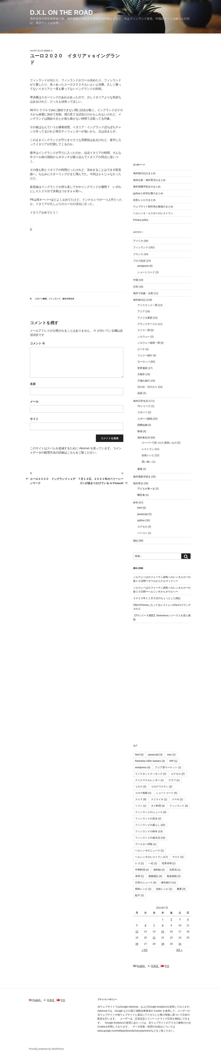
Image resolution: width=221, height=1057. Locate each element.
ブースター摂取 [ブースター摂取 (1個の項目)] (145, 844)
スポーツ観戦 (41, 299)
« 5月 (145, 950)
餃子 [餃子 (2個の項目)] (139, 895)
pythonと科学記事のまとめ (148, 193)
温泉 (139, 393)
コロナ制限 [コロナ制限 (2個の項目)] (143, 793)
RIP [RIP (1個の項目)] (173, 761)
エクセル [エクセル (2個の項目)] (178, 773)
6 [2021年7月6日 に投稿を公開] (145, 925)
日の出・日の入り (147, 386)
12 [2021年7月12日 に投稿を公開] (136, 931)
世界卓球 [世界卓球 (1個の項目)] (169, 863)
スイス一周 (143, 330)
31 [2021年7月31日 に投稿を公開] (180, 943)
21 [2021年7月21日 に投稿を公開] (154, 937)
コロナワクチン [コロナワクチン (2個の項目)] (161, 786)
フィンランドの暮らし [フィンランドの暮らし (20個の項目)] (150, 824)
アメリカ (138, 240)
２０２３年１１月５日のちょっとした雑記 (157, 598)
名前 (33, 383)
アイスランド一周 (147, 305)
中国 (135, 279)
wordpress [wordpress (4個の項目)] (142, 767)
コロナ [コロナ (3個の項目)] (140, 786)
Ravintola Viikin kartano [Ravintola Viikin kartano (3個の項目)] (150, 761)
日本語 (154, 966)
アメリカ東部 (144, 317)
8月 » (179, 950)
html (139, 507)
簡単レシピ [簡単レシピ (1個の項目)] (143, 888)
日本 (135, 286)
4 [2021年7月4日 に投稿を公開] (188, 919)
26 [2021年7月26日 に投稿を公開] (136, 943)
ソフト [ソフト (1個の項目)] (140, 805)
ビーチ (141, 349)
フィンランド (54, 299)
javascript (142, 514)
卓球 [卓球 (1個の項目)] (139, 876)
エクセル (142, 526)
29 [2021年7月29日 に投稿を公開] (162, 943)
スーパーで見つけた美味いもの (159, 442)
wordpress (143, 265)
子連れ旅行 (143, 380)
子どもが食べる (146, 488)
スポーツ (142, 412)
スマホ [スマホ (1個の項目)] (177, 799)
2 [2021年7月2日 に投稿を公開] (171, 919)
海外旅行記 (139, 299)
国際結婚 (142, 424)
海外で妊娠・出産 (143, 293)
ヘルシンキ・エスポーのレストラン (153, 213)
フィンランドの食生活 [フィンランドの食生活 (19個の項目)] (150, 837)
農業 (139, 469)
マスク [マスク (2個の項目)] (177, 856)
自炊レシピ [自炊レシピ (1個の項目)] (164, 888)
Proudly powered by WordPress (46, 1048)
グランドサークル (147, 324)
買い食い (147, 461)
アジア (141, 311)
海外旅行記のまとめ (144, 173)
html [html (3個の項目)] (139, 754)
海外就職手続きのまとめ (147, 186)
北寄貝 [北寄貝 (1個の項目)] (175, 869)
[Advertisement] (76, 261)
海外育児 (138, 483)
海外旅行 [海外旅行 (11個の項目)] (168, 882)
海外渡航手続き (142, 476)
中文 (165, 966)
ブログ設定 (139, 260)
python (141, 520)
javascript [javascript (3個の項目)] (155, 754)
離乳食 (141, 494)
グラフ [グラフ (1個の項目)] (174, 780)
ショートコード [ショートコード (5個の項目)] (166, 793)
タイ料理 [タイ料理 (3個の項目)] (158, 805)
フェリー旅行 (144, 355)
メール (34, 401)
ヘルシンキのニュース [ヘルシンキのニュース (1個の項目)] (149, 850)
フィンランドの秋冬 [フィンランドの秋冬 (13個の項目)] (149, 831)
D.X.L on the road (61, 12)
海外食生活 (143, 437)
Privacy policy (140, 219)
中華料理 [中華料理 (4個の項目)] (142, 869)
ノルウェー (143, 336)
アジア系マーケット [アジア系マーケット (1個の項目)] (168, 767)
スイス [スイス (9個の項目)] (140, 799)
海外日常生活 (68, 299)
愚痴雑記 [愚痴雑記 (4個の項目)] (155, 876)
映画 (139, 431)
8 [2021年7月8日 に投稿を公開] (162, 925)
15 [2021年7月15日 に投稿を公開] (162, 931)
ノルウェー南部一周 (148, 342)
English (140, 966)
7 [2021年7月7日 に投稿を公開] (154, 925)
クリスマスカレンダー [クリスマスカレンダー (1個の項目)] (149, 780)
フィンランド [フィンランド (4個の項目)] (178, 805)
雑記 (135, 540)
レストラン (148, 449)
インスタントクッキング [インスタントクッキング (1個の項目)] (150, 773)
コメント (37, 343)
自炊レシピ (148, 455)
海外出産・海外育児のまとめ (149, 180)
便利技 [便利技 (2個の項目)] (159, 869)
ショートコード (146, 272)
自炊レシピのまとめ (144, 199)
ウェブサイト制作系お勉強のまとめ (153, 206)
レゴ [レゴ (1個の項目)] (139, 863)
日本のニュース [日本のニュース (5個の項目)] (145, 882)
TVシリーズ (144, 406)
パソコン (142, 533)
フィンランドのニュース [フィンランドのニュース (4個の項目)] (150, 812)
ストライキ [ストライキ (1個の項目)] (159, 799)
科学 (135, 502)
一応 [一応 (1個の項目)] (152, 863)
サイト (34, 418)
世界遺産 (142, 368)
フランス (138, 254)
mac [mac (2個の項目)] (171, 754)
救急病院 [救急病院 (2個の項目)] (174, 876)
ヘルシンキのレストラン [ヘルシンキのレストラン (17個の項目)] (151, 856)
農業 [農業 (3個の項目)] (181, 888)
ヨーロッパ (143, 361)
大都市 (141, 374)
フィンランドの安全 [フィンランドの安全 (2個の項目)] (148, 818)
